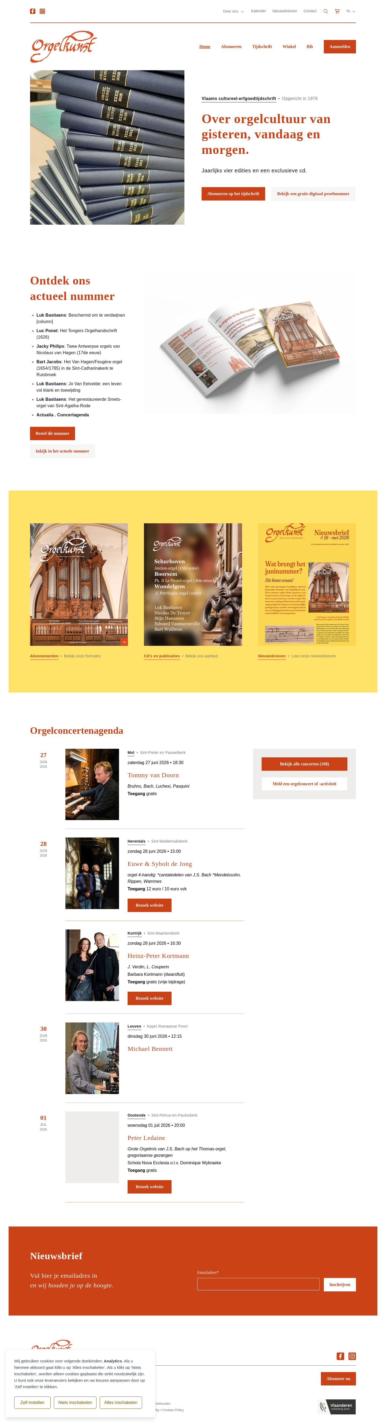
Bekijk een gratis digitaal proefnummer (313, 193)
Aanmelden (339, 46)
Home (204, 46)
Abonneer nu (338, 1378)
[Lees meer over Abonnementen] (79, 591)
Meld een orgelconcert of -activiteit (304, 783)
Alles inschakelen (117, 1402)
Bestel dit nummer (52, 433)
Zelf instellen (31, 1402)
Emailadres (208, 1272)
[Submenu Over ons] (242, 11)
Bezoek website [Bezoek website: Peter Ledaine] (150, 1186)
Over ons (231, 11)
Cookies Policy (173, 1410)
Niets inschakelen (72, 1402)
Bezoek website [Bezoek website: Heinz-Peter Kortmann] (150, 998)
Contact (309, 11)
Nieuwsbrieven (285, 11)
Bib (310, 46)
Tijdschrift (262, 46)
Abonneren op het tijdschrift (233, 193)
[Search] (325, 11)
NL (351, 11)
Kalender (258, 11)
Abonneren (231, 46)
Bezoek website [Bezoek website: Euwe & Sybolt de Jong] (150, 905)
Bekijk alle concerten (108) (304, 764)
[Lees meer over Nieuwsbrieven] (307, 591)
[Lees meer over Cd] (193, 591)
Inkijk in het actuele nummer (62, 451)
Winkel (289, 46)
